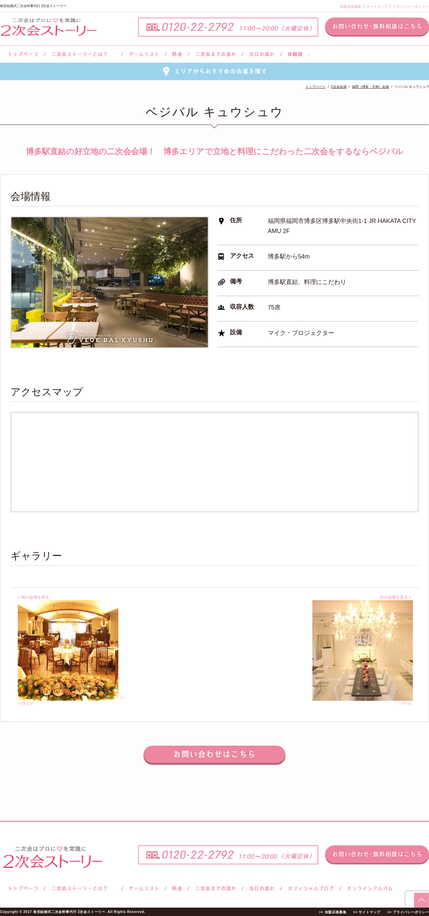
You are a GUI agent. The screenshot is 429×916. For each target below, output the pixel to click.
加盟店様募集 (351, 6)
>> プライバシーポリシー (408, 912)
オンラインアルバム (368, 888)
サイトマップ (377, 6)
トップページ (22, 54)
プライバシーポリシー (411, 6)
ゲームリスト (144, 54)
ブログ (311, 888)
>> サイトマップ (366, 912)
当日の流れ (262, 54)
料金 (177, 54)
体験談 (295, 54)
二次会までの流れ (216, 54)
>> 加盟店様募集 (333, 912)
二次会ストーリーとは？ (83, 54)
